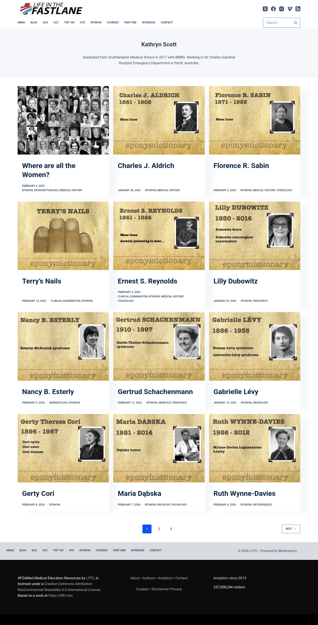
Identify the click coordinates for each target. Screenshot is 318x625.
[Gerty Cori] (63, 448)
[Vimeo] (289, 8)
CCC (56, 22)
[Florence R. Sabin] (254, 120)
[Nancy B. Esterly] (63, 346)
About (135, 578)
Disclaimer (160, 589)
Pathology (179, 504)
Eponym (27, 190)
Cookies (143, 589)
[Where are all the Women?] (63, 120)
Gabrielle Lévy (236, 391)
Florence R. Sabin (241, 165)
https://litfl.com (61, 595)
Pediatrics (260, 300)
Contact (167, 22)
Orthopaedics (262, 504)
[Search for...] (276, 23)
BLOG (34, 22)
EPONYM (96, 22)
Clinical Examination (66, 300)
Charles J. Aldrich (146, 165)
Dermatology (58, 402)
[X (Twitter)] (265, 8)
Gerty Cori (38, 493)
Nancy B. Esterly (48, 391)
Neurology (260, 402)
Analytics (165, 578)
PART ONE (130, 22)
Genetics (165, 402)
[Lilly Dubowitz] (254, 236)
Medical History (71, 190)
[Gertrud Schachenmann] (158, 346)
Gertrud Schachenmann (155, 391)
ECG (45, 22)
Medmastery (287, 551)
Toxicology (284, 190)
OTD (82, 22)
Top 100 (69, 22)
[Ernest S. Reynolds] (158, 236)
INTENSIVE (148, 22)
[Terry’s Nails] (63, 236)
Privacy (176, 589)
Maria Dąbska (139, 493)
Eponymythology (46, 190)
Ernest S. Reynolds (147, 281)
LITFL (90, 578)
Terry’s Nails (41, 281)
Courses (113, 22)
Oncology (164, 504)
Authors (149, 578)
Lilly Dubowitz (236, 281)
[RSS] (297, 8)
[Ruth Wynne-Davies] (254, 448)
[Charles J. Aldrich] (158, 120)
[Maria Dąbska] (158, 448)
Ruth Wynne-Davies (245, 493)
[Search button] (295, 23)
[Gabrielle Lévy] (254, 346)
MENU (21, 22)
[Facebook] (273, 8)
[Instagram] (281, 8)
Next (291, 528)
